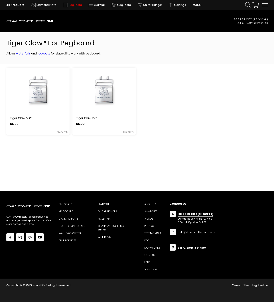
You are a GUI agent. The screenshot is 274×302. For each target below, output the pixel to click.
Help (147, 262)
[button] (265, 5)
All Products (67, 240)
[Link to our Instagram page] (20, 237)
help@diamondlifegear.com (196, 232)
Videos (148, 218)
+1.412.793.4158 (261, 23)
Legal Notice (260, 285)
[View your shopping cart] (255, 5)
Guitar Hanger (107, 211)
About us (150, 204)
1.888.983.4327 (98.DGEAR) (250, 19)
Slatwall (103, 204)
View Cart (150, 269)
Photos (149, 226)
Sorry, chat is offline (192, 248)
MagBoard (66, 211)
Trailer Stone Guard (72, 226)
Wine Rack (104, 237)
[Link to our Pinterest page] (30, 237)
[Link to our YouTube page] (40, 237)
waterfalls (23, 53)
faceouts (43, 53)
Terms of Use (240, 285)
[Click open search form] (248, 5)
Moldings (104, 218)
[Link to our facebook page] (10, 237)
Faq (146, 240)
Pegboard (65, 204)
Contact (150, 255)
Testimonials (152, 233)
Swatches (150, 211)
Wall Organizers (70, 233)
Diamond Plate (68, 218)
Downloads (152, 248)
